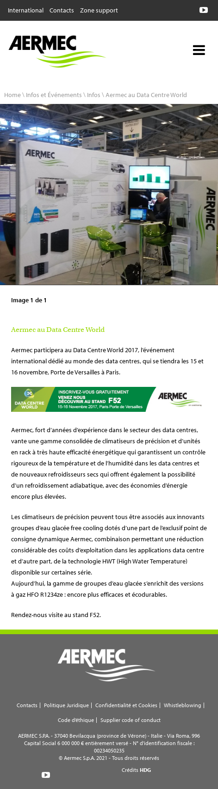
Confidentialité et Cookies (126, 705)
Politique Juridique (66, 705)
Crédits (136, 769)
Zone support (99, 9)
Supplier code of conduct (130, 719)
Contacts (62, 9)
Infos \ (95, 95)
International (26, 9)
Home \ (14, 95)
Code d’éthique (76, 719)
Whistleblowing (182, 705)
